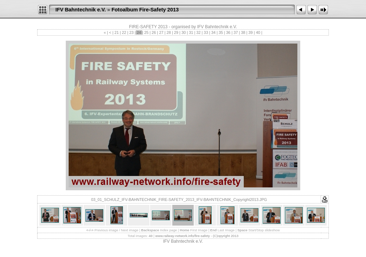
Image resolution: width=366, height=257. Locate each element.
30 (183, 32)
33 (206, 32)
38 (243, 32)
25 (146, 32)
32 (198, 32)
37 (235, 32)
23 (131, 32)
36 (228, 32)
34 (213, 32)
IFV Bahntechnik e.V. (80, 9)
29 (176, 32)
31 (191, 32)
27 (161, 32)
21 (116, 32)
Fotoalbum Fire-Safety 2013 (145, 9)
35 (221, 32)
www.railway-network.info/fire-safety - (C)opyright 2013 (196, 236)
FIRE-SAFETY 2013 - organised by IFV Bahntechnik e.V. (183, 26)
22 (124, 32)
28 (168, 32)
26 (153, 32)
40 (258, 32)
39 (250, 32)
